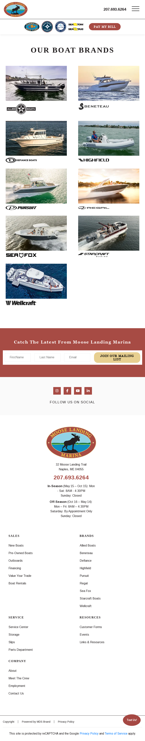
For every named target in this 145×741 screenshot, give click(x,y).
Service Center (18, 627)
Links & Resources (92, 642)
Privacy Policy (66, 721)
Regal (84, 583)
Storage (13, 634)
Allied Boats (88, 545)
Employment (16, 685)
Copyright (8, 721)
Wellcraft (86, 606)
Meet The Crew (18, 678)
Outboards (15, 560)
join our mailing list (117, 357)
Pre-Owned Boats (20, 553)
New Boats (16, 545)
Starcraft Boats (90, 598)
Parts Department (20, 649)
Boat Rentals (17, 583)
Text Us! (132, 720)
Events (84, 634)
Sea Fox (85, 590)
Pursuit (84, 575)
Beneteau (86, 553)
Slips (11, 642)
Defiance (86, 560)
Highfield (85, 568)
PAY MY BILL (105, 26)
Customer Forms (91, 627)
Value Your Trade (19, 575)
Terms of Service (116, 733)
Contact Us (16, 693)
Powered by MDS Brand (36, 721)
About (12, 670)
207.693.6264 (114, 9)
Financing (14, 568)
